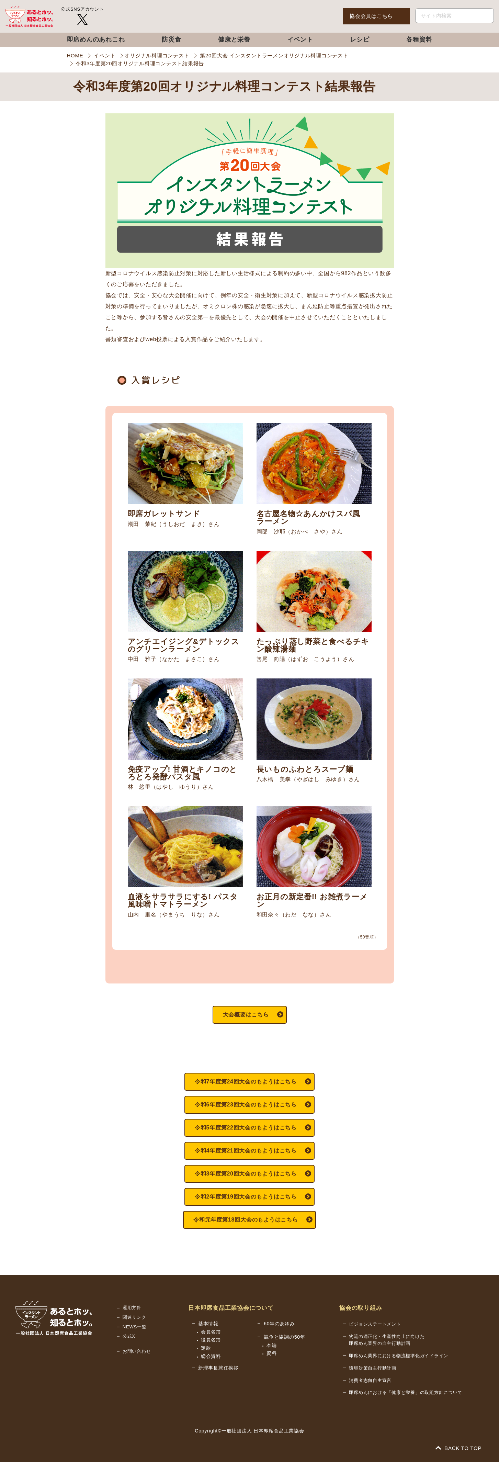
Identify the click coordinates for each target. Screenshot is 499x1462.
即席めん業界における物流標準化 (398, 1355)
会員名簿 (211, 1332)
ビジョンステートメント (375, 1324)
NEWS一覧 (135, 1326)
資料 (271, 1353)
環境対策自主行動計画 (372, 1368)
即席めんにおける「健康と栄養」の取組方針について (405, 1392)
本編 (271, 1345)
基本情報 (208, 1323)
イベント (104, 55)
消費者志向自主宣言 (370, 1380)
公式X (129, 1336)
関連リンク (134, 1317)
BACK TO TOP (458, 1448)
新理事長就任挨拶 (218, 1368)
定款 (206, 1348)
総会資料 (211, 1356)
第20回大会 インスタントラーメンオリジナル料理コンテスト (274, 55)
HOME (75, 55)
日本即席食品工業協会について (231, 1308)
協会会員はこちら (371, 16)
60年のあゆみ (279, 1323)
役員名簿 (211, 1339)
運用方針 (132, 1307)
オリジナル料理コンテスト (156, 55)
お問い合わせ (137, 1351)
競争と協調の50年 (284, 1337)
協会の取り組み (360, 1308)
